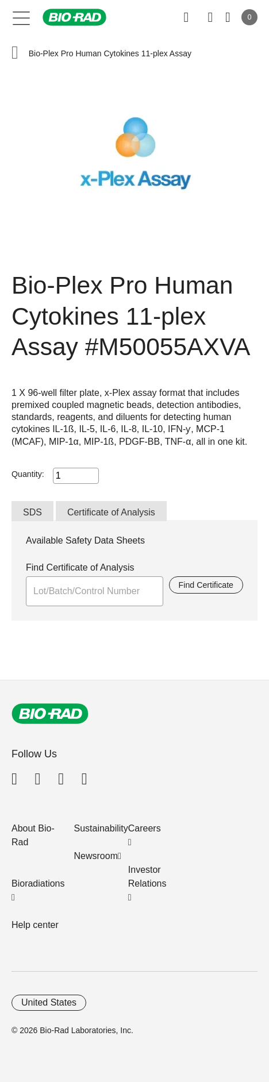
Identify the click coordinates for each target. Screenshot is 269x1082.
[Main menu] (21, 17)
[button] (14, 54)
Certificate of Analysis (111, 512)
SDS (32, 512)
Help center (35, 925)
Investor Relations (147, 876)
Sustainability (101, 828)
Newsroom (96, 856)
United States (48, 1002)
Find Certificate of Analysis (80, 567)
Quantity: (27, 474)
